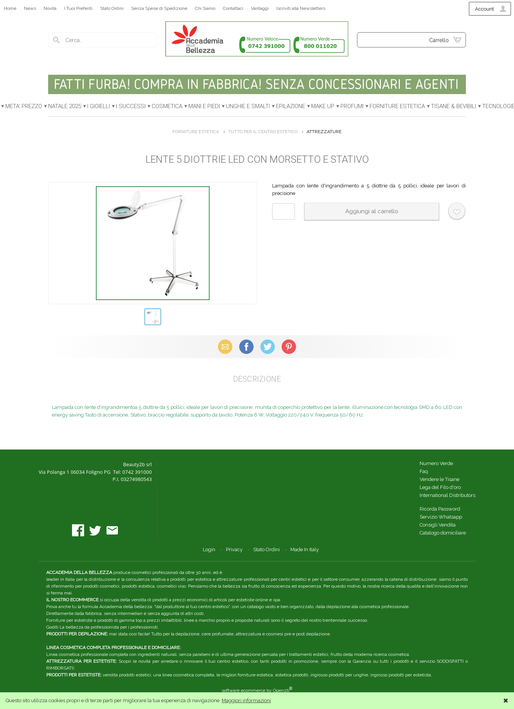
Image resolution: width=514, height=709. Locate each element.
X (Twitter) (267, 346)
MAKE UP (322, 106)
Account (484, 9)
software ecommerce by (257, 690)
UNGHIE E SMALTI (248, 106)
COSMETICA (167, 106)
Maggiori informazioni (246, 700)
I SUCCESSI (131, 106)
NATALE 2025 (64, 106)
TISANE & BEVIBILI (453, 106)
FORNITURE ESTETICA (397, 106)
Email (225, 346)
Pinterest (289, 346)
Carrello (439, 40)
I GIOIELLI (98, 106)
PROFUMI (352, 106)
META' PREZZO (23, 106)
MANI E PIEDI (204, 106)
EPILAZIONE (290, 106)
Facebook (246, 346)
